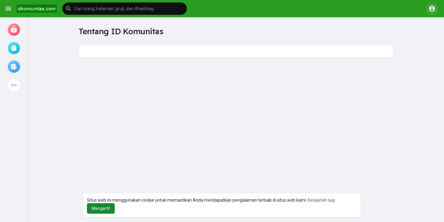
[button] (124, 8)
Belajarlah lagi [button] (321, 200)
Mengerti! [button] (101, 208)
